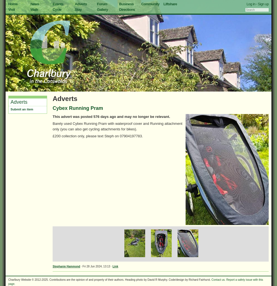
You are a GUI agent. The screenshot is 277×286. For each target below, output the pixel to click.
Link (115, 266)
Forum (102, 4)
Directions (127, 9)
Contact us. (219, 279)
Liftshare (170, 4)
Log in (251, 4)
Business (126, 4)
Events (58, 4)
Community (150, 4)
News (34, 4)
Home (13, 4)
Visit (11, 9)
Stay (78, 9)
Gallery (102, 9)
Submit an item (22, 109)
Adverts (81, 4)
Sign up (263, 4)
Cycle (57, 9)
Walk (34, 9)
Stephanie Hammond (66, 266)
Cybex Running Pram (78, 108)
